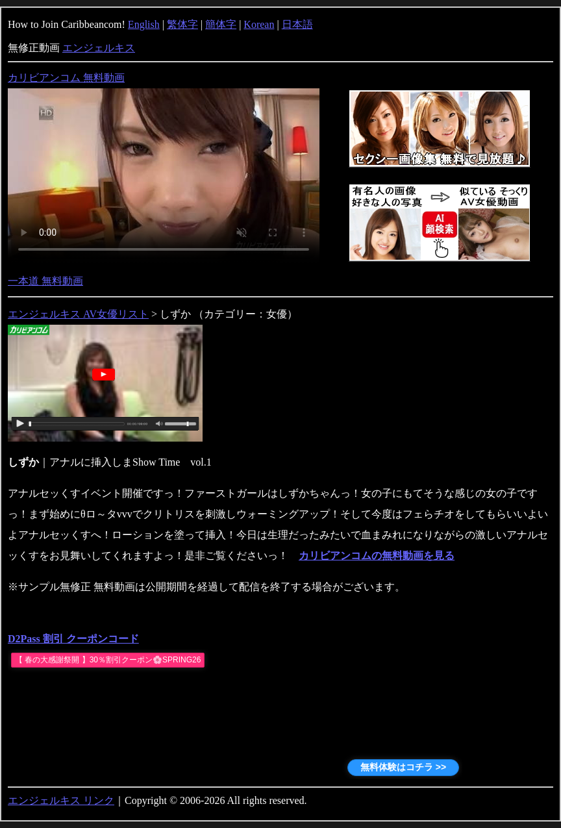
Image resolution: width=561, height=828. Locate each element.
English (144, 24)
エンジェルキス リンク (61, 800)
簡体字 (220, 24)
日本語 (297, 24)
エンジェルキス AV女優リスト (78, 314)
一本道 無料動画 (45, 280)
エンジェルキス (98, 47)
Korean (258, 24)
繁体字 (182, 24)
